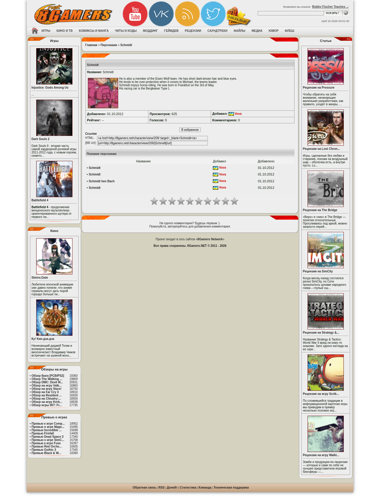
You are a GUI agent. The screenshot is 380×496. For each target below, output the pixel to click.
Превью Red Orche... (46, 446)
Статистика (188, 487)
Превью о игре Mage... (47, 426)
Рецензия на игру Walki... (321, 455)
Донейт (172, 487)
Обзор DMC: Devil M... (47, 382)
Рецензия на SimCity (318, 271)
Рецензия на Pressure (319, 87)
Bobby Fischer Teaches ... (330, 6)
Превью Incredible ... (46, 430)
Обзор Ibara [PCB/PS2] (47, 375)
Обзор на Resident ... (46, 395)
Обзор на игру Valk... (46, 385)
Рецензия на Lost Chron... (321, 148)
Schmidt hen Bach (102, 181)
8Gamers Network (210, 239)
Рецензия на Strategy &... (321, 332)
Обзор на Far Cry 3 (44, 392)
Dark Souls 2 (40, 139)
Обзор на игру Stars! (46, 388)
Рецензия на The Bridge (320, 210)
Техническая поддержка (231, 487)
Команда (205, 487)
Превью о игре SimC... (47, 440)
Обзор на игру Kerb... (46, 402)
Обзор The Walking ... (46, 379)
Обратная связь (144, 487)
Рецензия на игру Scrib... (321, 393)
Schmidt (126, 45)
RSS (162, 487)
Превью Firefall (42, 433)
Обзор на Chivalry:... (46, 398)
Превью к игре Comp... (48, 423)
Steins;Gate (39, 277)
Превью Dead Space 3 (47, 436)
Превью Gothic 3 (43, 449)
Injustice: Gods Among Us (50, 87)
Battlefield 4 (39, 200)
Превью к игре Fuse (46, 443)
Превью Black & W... (46, 453)
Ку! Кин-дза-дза (42, 338)
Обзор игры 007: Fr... (46, 405)
